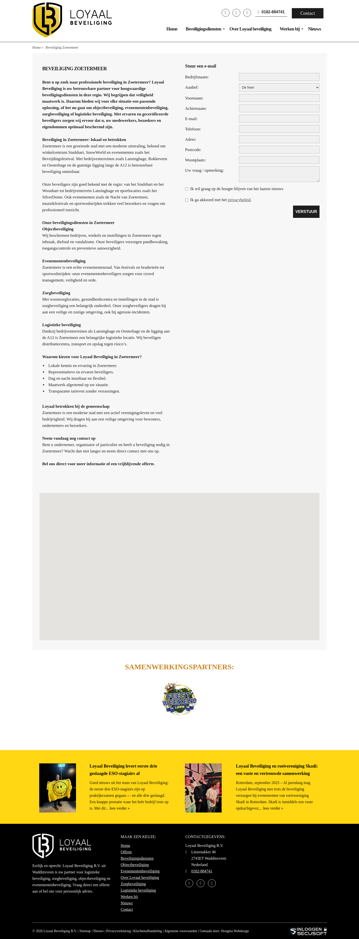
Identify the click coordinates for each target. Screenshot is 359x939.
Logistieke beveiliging (138, 890)
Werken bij (290, 28)
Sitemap (85, 931)
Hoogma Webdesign (235, 931)
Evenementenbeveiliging (140, 871)
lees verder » (120, 808)
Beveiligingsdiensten (203, 28)
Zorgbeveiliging (133, 884)
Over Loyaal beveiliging (250, 28)
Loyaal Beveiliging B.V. (60, 931)
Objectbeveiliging (135, 865)
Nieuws (314, 28)
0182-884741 (271, 12)
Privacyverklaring (118, 931)
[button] (179, 562)
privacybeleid (239, 199)
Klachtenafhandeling (147, 931)
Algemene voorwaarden (180, 931)
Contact (307, 13)
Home (171, 28)
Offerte (126, 852)
